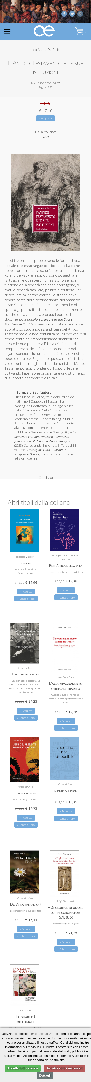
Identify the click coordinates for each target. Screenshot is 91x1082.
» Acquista (45, 118)
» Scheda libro (26, 591)
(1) (81, 31)
